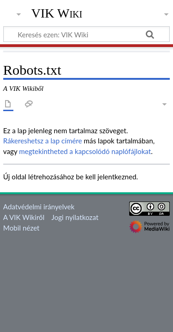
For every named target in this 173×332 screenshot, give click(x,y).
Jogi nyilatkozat (75, 217)
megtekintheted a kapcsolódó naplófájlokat (85, 151)
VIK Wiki (57, 13)
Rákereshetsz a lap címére (42, 140)
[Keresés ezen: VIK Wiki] (86, 34)
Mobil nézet (21, 228)
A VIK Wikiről (23, 217)
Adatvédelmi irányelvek (39, 206)
